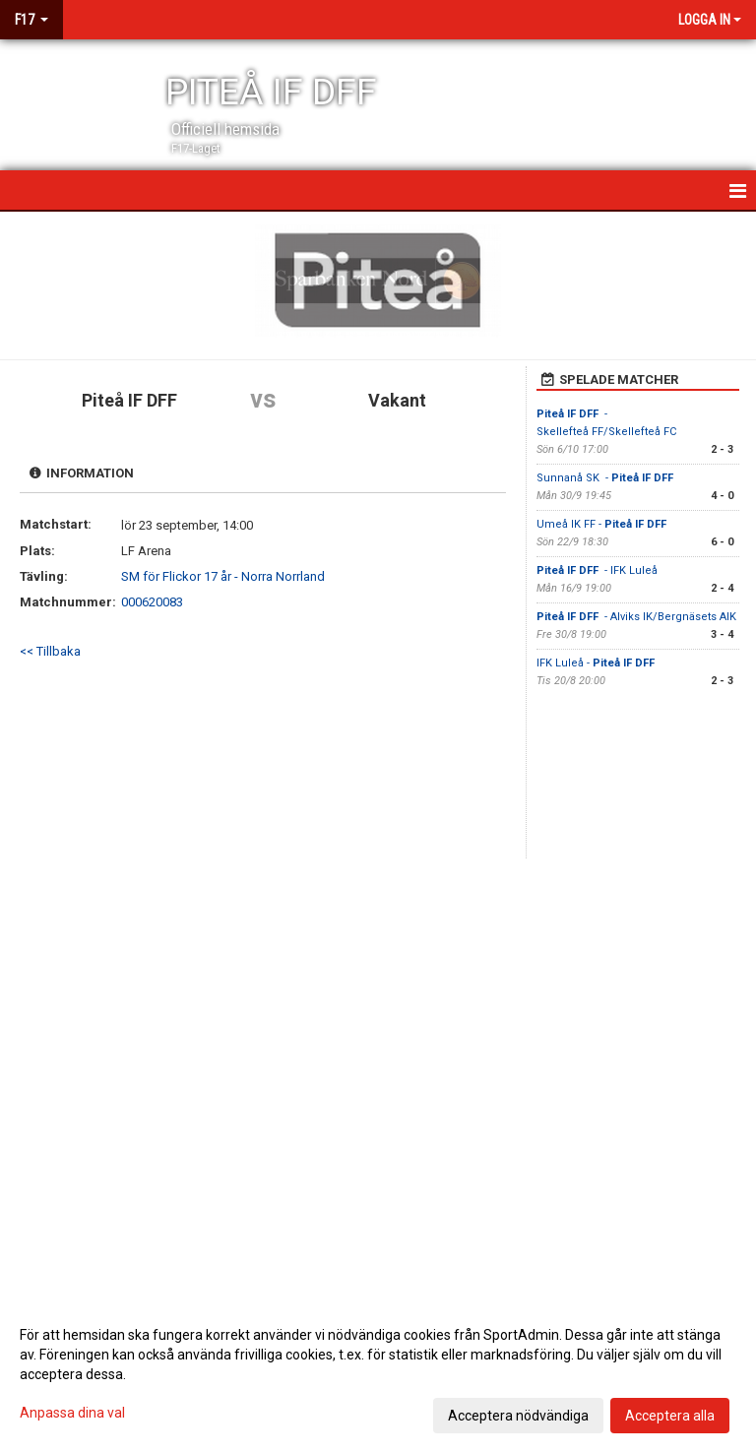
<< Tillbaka (50, 651)
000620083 (152, 602)
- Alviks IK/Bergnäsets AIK (636, 616)
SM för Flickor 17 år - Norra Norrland (223, 576)
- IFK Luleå (597, 570)
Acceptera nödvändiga (518, 1415)
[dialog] (378, 1374)
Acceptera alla (670, 1415)
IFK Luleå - (597, 663)
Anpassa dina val (72, 1413)
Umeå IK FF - (602, 524)
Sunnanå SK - (606, 478)
